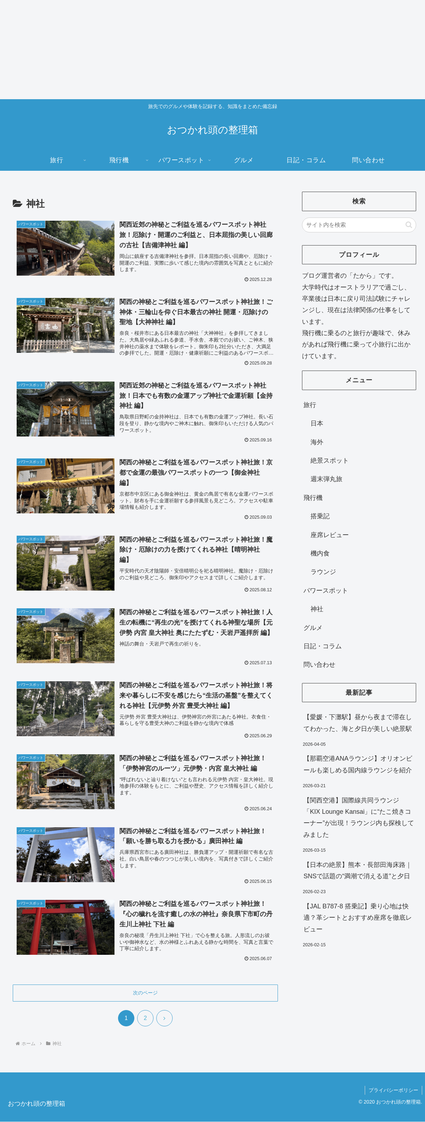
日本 (317, 423)
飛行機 (313, 497)
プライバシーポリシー (393, 1090)
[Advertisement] (212, 49)
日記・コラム (322, 646)
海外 (317, 442)
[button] (409, 225)
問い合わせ (319, 664)
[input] (359, 225)
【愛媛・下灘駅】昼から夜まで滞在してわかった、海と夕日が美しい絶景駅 (357, 723)
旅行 (309, 404)
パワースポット (325, 590)
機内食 (320, 553)
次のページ (145, 993)
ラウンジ (323, 571)
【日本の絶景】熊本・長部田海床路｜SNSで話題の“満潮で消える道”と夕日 (357, 870)
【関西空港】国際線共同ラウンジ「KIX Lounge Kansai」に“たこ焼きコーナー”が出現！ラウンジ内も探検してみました (358, 817)
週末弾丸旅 (326, 479)
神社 (317, 609)
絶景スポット (330, 460)
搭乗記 (320, 516)
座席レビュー (330, 535)
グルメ (313, 627)
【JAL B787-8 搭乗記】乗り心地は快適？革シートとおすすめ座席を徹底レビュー (357, 918)
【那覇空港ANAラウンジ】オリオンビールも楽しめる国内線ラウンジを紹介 (357, 764)
